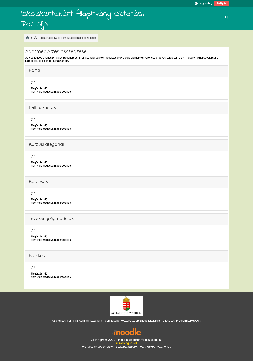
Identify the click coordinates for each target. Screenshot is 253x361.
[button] (203, 3)
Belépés (221, 3)
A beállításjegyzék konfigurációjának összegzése (65, 37)
